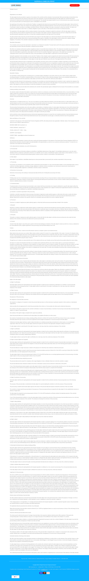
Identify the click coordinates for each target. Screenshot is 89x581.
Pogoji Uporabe (24, 558)
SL (15, 576)
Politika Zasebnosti (32, 558)
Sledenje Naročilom (40, 558)
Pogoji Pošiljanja (48, 558)
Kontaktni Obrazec (56, 558)
